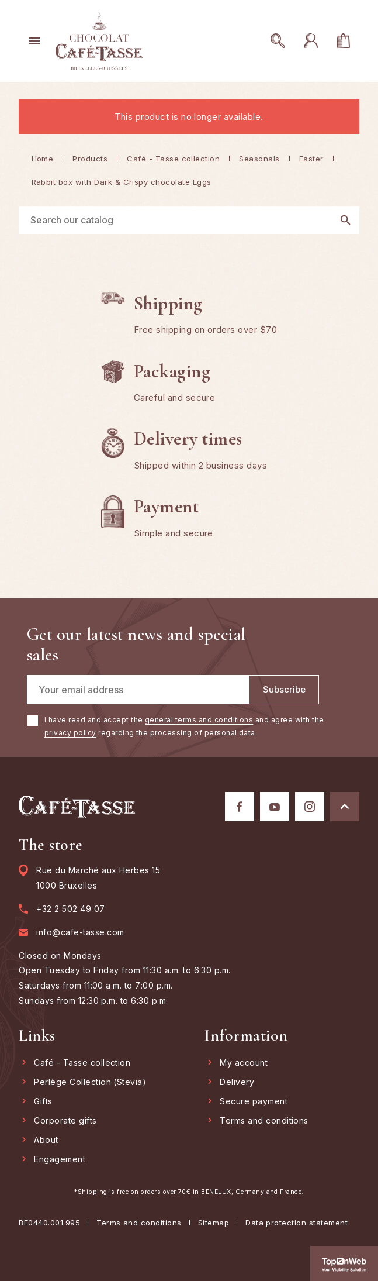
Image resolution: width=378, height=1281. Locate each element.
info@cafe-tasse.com (80, 932)
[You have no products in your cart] (347, 41)
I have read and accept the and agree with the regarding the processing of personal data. (184, 726)
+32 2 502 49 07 (70, 909)
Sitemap (213, 1222)
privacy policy (70, 732)
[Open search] (282, 41)
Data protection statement (296, 1222)
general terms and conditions (199, 719)
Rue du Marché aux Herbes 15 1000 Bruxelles (98, 877)
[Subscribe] (284, 689)
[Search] (189, 220)
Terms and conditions (139, 1222)
